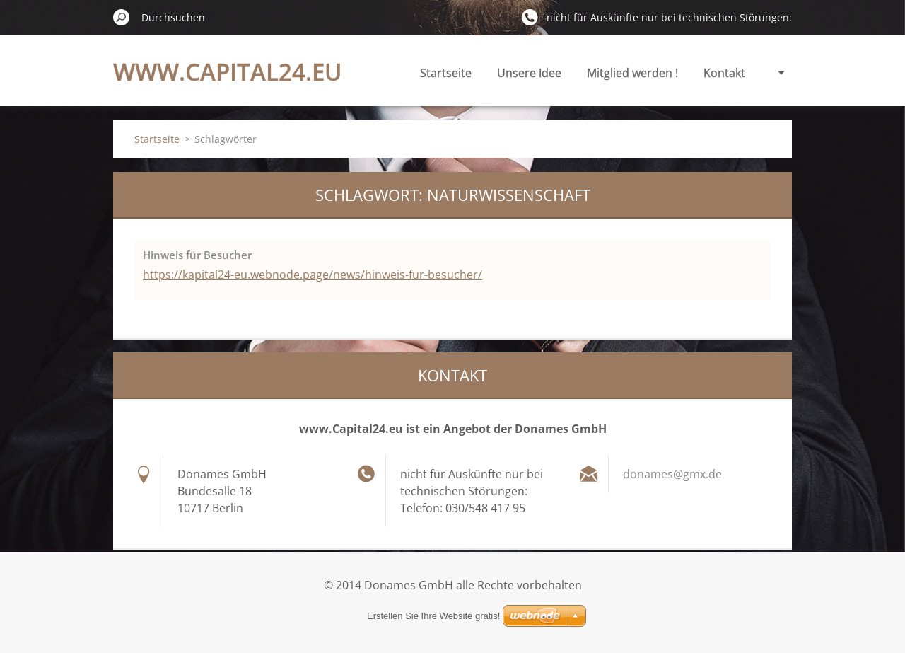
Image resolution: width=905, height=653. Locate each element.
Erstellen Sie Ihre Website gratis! (433, 616)
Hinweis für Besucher (197, 255)
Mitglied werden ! (632, 73)
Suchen (121, 17)
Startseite (446, 73)
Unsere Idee (529, 73)
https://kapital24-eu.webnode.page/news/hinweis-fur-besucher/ (312, 274)
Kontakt (724, 73)
